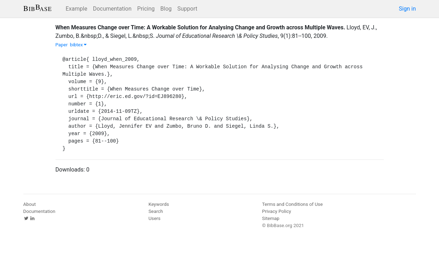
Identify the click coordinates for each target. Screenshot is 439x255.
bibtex (78, 44)
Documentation (112, 8)
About (29, 204)
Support (187, 8)
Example (76, 8)
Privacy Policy (276, 211)
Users (155, 218)
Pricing (146, 8)
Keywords (159, 204)
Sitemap (270, 218)
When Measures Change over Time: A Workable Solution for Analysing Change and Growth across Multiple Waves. (200, 27)
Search (156, 211)
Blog (166, 8)
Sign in (407, 8)
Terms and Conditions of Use (292, 204)
